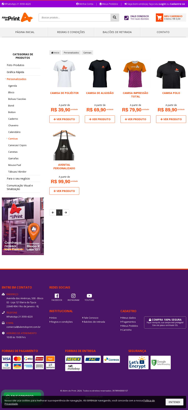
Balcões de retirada (117, 32)
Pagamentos (128, 321)
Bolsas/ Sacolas (17, 99)
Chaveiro (13, 125)
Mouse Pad (14, 165)
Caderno (13, 118)
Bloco (11, 92)
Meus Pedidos (109, 4)
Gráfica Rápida (15, 72)
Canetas (13, 151)
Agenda (12, 85)
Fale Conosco (90, 317)
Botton (12, 112)
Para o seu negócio (18, 178)
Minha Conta (84, 4)
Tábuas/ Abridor (17, 171)
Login (162, 4)
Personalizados (16, 79)
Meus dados (128, 317)
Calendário (14, 132)
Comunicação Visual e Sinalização (20, 187)
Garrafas (13, 158)
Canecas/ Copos (17, 145)
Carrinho (126, 329)
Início (55, 52)
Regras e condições (71, 32)
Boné (11, 105)
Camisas (13, 138)
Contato (163, 32)
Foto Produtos (15, 65)
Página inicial (25, 32)
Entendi (174, 402)
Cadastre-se (177, 4)
